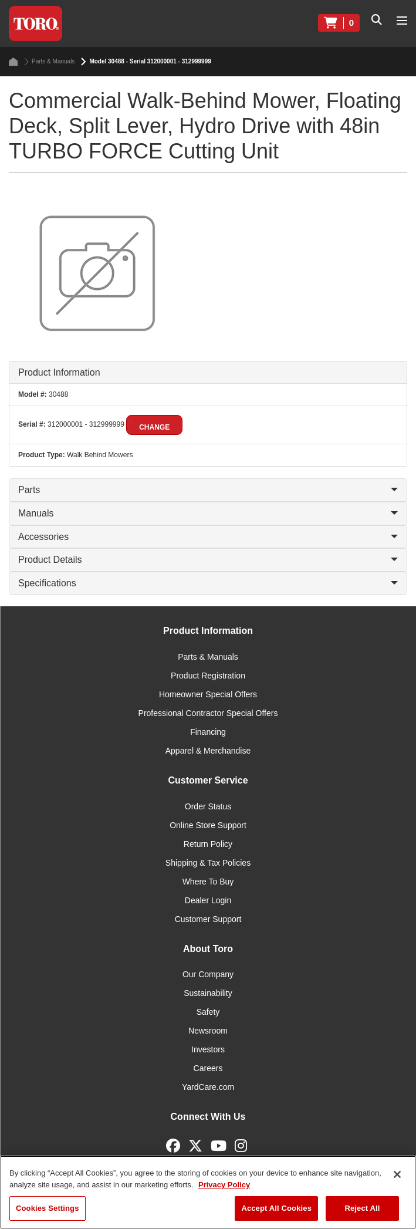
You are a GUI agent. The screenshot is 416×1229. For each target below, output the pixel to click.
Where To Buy (208, 881)
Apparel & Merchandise (208, 750)
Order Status (208, 806)
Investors (208, 1049)
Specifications (208, 583)
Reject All (362, 1208)
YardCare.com (208, 1087)
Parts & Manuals (49, 62)
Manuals (208, 513)
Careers (208, 1068)
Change (154, 427)
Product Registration (208, 675)
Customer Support (208, 919)
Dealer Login (208, 900)
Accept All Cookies (276, 1208)
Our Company (208, 974)
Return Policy (208, 844)
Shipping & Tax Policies (208, 862)
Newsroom (208, 1030)
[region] (208, 1192)
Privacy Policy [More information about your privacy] (224, 1184)
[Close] (397, 1174)
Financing (208, 732)
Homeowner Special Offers (208, 694)
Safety (208, 1012)
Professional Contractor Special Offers (208, 713)
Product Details (208, 560)
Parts (208, 490)
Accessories (208, 537)
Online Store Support (208, 825)
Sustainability (208, 993)
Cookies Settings (47, 1208)
